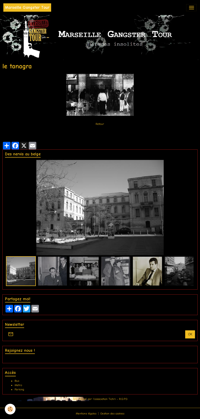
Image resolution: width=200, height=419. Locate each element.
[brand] (27, 7)
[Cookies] (10, 409)
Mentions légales (86, 413)
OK (190, 334)
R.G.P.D (123, 399)
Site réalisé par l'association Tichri (95, 399)
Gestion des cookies (112, 413)
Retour (100, 124)
